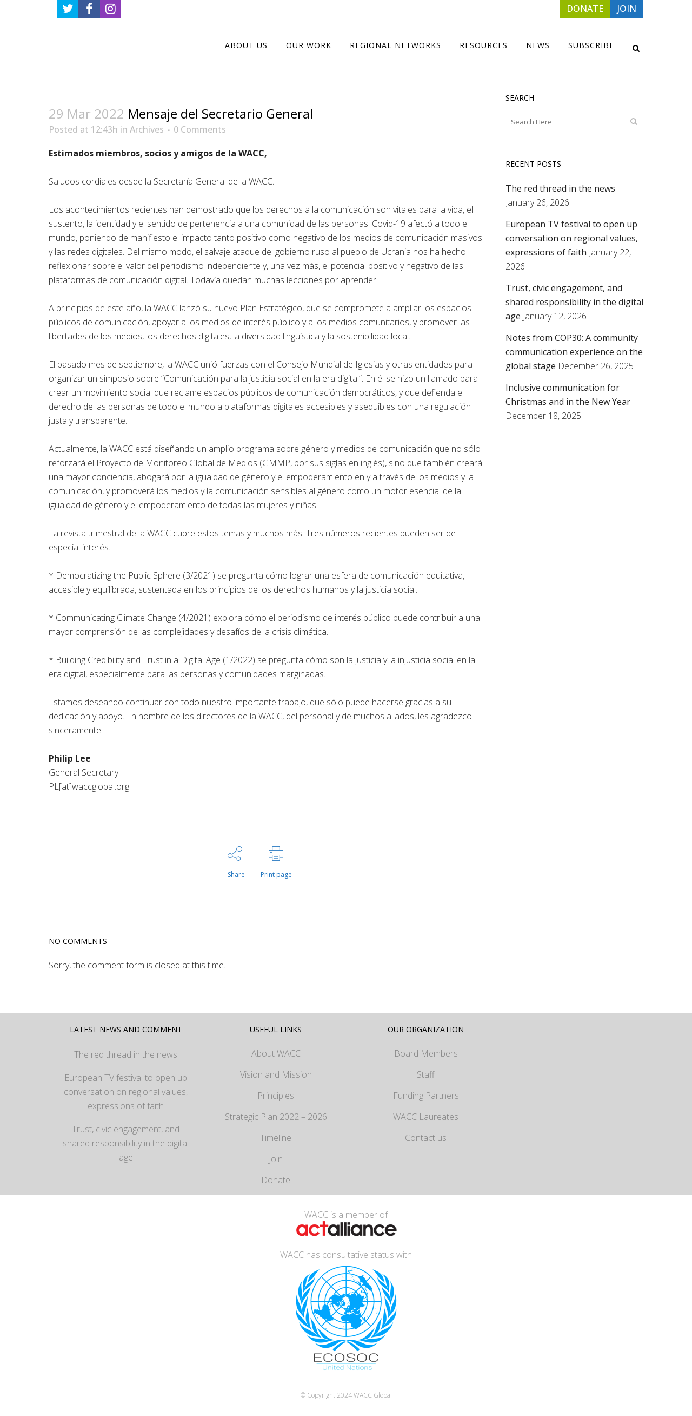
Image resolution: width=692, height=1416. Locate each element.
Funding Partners (426, 1096)
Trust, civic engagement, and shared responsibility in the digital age (574, 302)
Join (276, 1159)
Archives (147, 129)
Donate (275, 1180)
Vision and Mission (276, 1074)
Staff (426, 1074)
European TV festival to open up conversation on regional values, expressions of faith (571, 238)
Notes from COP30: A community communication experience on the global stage (574, 352)
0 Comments (200, 129)
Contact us (426, 1138)
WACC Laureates (425, 1117)
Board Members (426, 1053)
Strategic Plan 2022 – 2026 (276, 1117)
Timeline (275, 1138)
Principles (275, 1096)
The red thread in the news (560, 188)
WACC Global (373, 1395)
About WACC (276, 1053)
